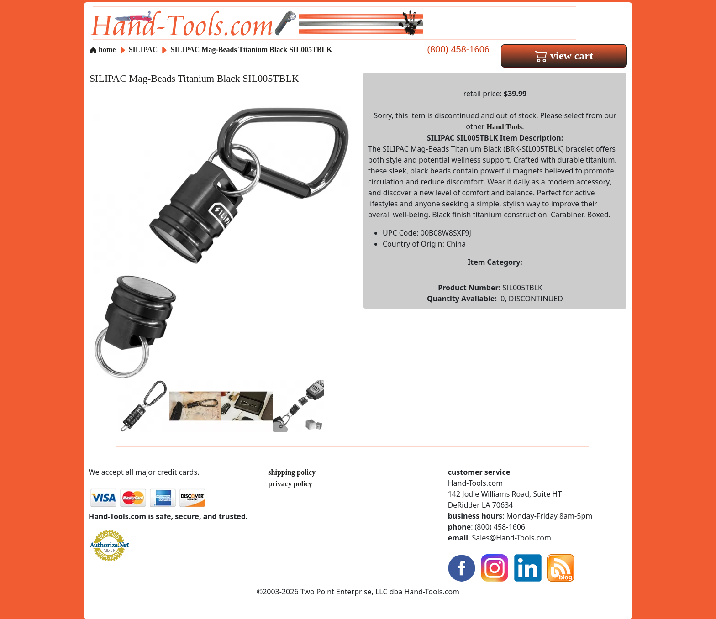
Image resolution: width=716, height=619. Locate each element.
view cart (564, 55)
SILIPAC (144, 49)
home (103, 49)
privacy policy (290, 484)
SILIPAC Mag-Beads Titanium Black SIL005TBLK (251, 49)
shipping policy (292, 472)
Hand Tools (504, 127)
